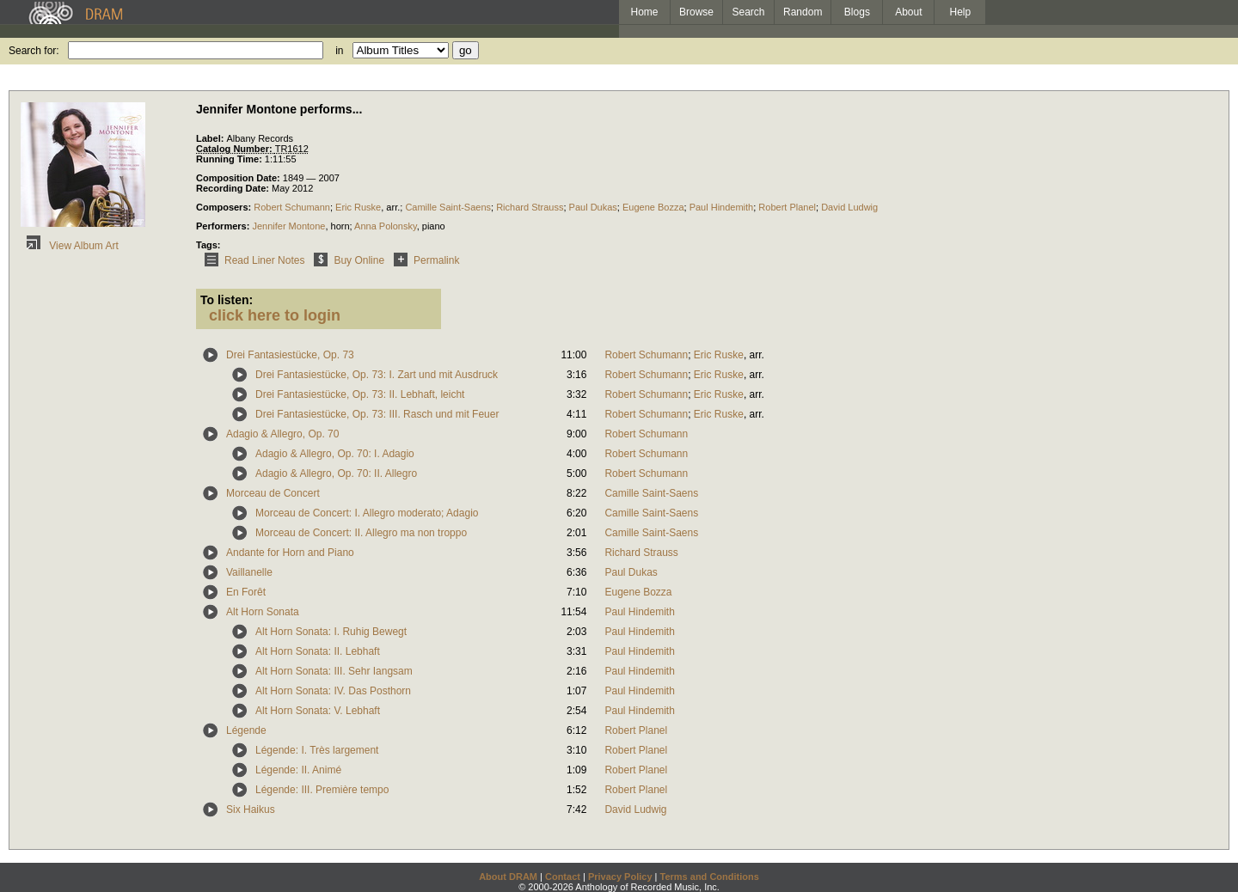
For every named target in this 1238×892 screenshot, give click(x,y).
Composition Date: (239, 178)
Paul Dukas (593, 207)
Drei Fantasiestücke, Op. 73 (290, 355)
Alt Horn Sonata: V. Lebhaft (317, 711)
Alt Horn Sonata (262, 612)
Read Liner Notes (251, 260)
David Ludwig (849, 207)
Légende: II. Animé (298, 770)
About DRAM (508, 876)
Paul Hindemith (721, 207)
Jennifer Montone (288, 226)
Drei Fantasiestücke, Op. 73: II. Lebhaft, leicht (359, 394)
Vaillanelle (249, 572)
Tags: (208, 245)
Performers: (224, 226)
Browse (696, 12)
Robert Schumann (292, 207)
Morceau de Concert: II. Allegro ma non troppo (361, 533)
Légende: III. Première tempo (322, 790)
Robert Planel (787, 207)
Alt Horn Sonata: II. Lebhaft (317, 651)
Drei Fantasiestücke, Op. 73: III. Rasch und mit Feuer (377, 414)
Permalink (423, 260)
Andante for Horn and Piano (290, 553)
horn (340, 226)
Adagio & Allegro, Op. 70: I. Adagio (334, 454)
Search (748, 12)
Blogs (857, 12)
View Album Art (70, 246)
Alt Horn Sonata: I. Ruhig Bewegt (331, 632)
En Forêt (246, 592)
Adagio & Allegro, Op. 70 (282, 434)
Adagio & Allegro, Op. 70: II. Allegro (336, 473)
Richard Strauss (529, 207)
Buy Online (346, 260)
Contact (562, 876)
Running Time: (230, 159)
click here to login (274, 315)
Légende (246, 730)
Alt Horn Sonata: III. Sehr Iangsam (334, 671)
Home (644, 12)
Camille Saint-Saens (448, 207)
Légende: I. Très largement (316, 750)
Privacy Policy (620, 876)
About (908, 12)
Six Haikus (250, 809)
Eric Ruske (358, 207)
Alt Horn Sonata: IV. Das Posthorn (333, 691)
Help (960, 12)
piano (433, 226)
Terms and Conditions (709, 876)
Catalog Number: (235, 149)
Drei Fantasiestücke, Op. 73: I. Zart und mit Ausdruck (376, 375)
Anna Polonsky (385, 226)
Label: (211, 138)
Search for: (34, 51)
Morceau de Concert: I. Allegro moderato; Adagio (366, 513)
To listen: (226, 300)
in (339, 51)
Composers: (225, 207)
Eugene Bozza (653, 207)
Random (802, 12)
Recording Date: (234, 188)
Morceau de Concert (273, 493)
